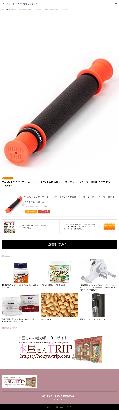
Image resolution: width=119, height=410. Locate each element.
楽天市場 (44, 211)
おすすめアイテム (8, 178)
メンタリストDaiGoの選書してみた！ (59, 395)
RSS (65, 399)
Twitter (57, 399)
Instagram (54, 399)
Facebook (61, 399)
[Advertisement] (59, 34)
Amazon (31, 211)
